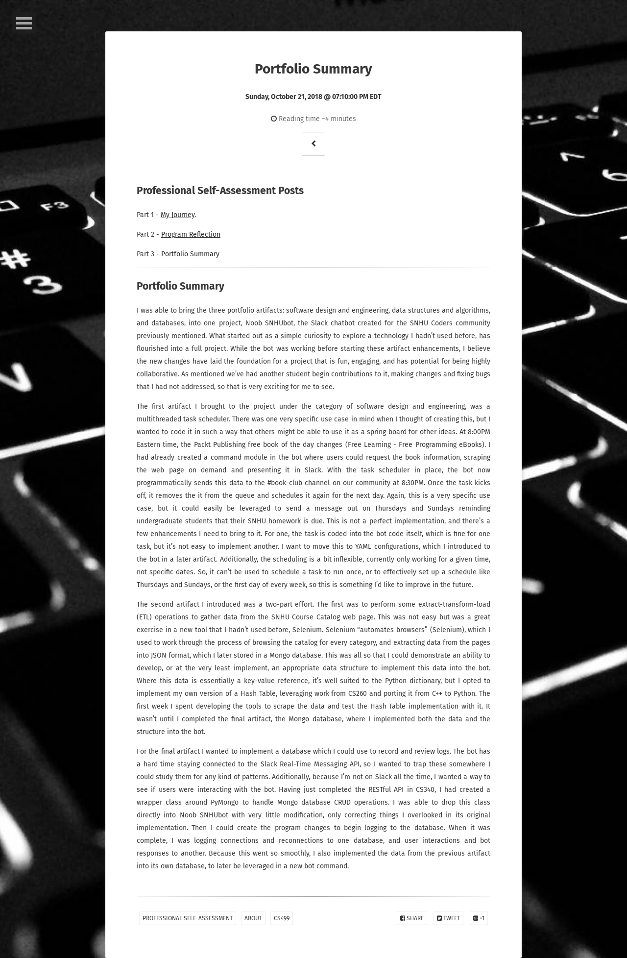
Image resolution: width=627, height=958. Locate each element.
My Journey (177, 215)
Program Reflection (190, 234)
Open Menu (24, 23)
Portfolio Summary (190, 254)
